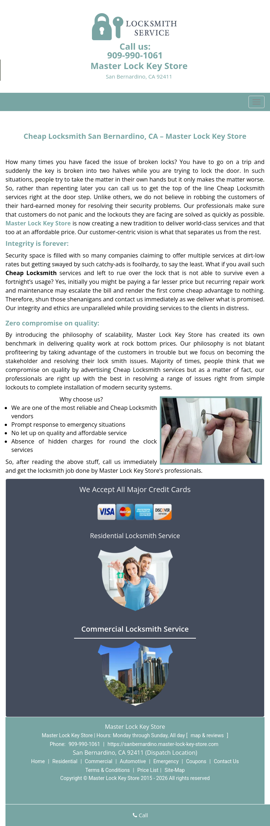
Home (38, 761)
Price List (147, 770)
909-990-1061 (135, 55)
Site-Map (175, 770)
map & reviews (208, 735)
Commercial (98, 761)
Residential (64, 761)
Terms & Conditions (107, 770)
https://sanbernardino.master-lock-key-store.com (163, 744)
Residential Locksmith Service (135, 535)
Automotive (133, 761)
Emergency (165, 761)
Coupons (196, 761)
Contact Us (226, 761)
